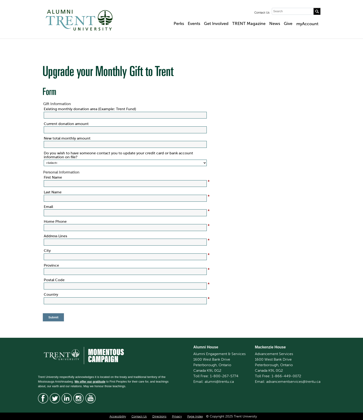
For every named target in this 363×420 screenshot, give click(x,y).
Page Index (195, 416)
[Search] (292, 11)
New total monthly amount (67, 138)
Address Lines (55, 236)
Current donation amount (66, 124)
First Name (53, 177)
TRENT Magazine (249, 23)
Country (51, 294)
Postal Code (54, 280)
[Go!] (316, 11)
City (47, 251)
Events (194, 23)
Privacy (177, 416)
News (274, 23)
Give (288, 23)
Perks (179, 23)
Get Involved (216, 23)
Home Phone (55, 221)
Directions (159, 416)
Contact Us (261, 12)
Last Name (53, 192)
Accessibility (118, 416)
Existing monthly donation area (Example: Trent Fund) (90, 109)
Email (48, 207)
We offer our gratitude (90, 381)
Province (51, 265)
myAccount (307, 23)
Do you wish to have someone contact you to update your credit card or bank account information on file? (118, 155)
